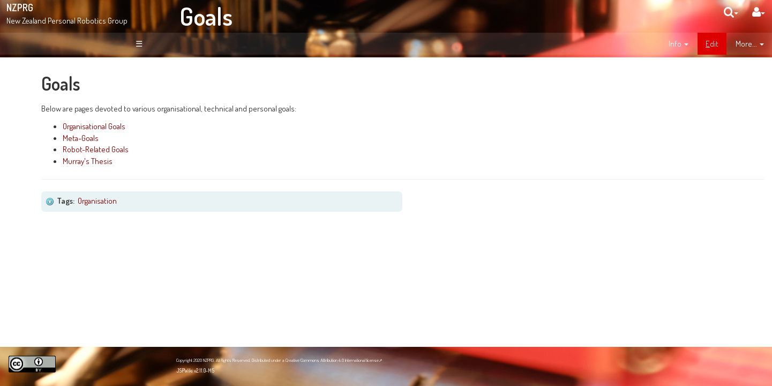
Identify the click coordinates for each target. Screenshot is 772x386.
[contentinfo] (678, 44)
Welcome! (46, 77)
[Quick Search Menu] (731, 12)
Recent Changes (64, 160)
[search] (731, 12)
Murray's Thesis (221, 160)
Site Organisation (65, 149)
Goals (206, 16)
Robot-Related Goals (230, 149)
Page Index (57, 172)
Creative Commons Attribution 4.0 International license (332, 360)
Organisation (231, 200)
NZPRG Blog (49, 300)
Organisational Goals (228, 126)
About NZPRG (59, 126)
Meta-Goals (215, 137)
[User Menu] (758, 12)
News (47, 137)
